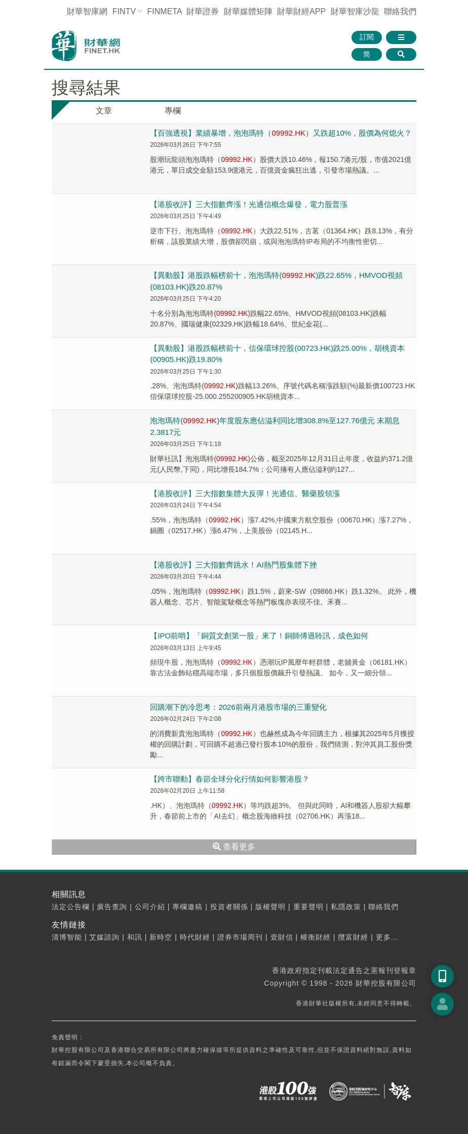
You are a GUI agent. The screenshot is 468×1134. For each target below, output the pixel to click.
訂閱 (367, 37)
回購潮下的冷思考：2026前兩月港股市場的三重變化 (238, 707)
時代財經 (195, 937)
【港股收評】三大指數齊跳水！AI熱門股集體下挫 (233, 564)
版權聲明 (270, 907)
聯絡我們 (400, 11)
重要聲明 (308, 907)
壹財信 (281, 937)
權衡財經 (315, 937)
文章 (104, 110)
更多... (387, 937)
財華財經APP (301, 11)
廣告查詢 (112, 907)
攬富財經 (353, 937)
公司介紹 (150, 907)
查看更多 (234, 846)
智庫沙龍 (355, 11)
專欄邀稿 (187, 907)
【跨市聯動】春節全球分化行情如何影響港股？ (229, 779)
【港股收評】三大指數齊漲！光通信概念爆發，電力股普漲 (248, 204)
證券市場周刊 (240, 937)
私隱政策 (346, 907)
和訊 (134, 937)
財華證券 (202, 11)
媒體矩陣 (248, 11)
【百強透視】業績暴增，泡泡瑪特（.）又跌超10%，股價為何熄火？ (281, 133)
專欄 (173, 110)
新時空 (160, 937)
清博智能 (67, 937)
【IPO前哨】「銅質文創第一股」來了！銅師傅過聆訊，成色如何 (259, 635)
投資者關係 (229, 907)
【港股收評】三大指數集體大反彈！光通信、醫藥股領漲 (245, 493)
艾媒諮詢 (104, 937)
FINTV (124, 11)
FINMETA (164, 11)
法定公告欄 (71, 907)
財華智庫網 (87, 11)
